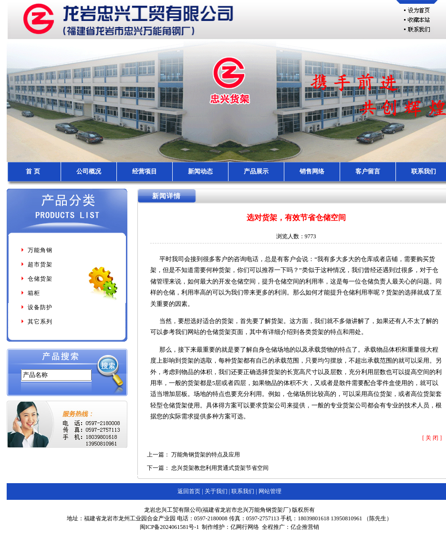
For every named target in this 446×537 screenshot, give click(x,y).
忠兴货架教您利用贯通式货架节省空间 (220, 468)
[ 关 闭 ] (432, 438)
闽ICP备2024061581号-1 (169, 527)
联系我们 (423, 171)
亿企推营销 (304, 527)
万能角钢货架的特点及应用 (205, 454)
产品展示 (256, 171)
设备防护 (36, 307)
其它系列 (36, 321)
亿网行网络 (244, 527)
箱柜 (30, 293)
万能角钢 (36, 250)
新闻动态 (200, 171)
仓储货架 (36, 278)
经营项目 (144, 171)
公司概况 (88, 171)
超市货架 (36, 264)
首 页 (33, 171)
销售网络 (312, 171)
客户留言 (367, 171)
